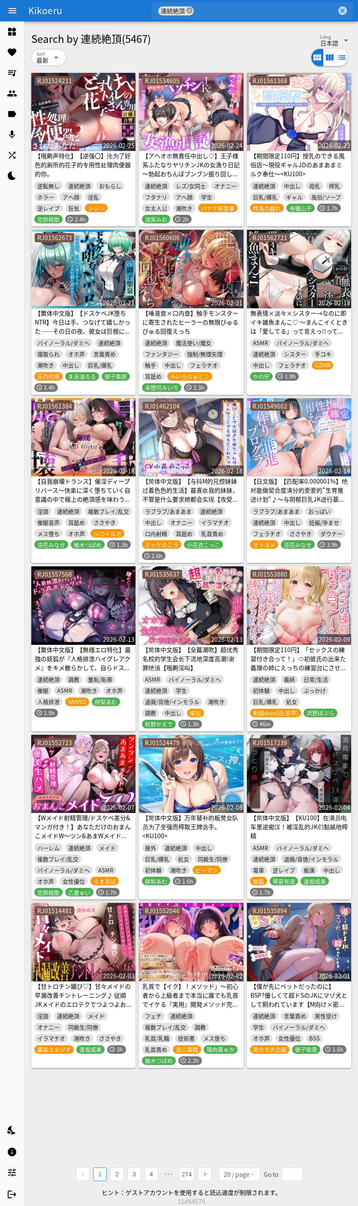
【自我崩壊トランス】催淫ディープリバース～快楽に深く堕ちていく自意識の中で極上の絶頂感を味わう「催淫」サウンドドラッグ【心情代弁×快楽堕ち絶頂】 (83, 499)
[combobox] (265, 11)
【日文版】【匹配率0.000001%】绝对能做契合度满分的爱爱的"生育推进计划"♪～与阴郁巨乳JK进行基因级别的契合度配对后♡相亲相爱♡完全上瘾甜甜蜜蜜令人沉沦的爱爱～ (299, 499)
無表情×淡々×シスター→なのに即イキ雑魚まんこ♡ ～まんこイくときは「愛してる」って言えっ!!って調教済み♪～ (299, 326)
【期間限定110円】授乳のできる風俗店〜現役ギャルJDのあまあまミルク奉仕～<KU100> (297, 164)
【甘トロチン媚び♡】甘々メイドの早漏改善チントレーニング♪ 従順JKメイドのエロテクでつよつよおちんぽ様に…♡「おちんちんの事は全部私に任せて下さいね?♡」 (83, 1004)
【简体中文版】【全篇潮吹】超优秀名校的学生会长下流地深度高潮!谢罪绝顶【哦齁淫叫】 (190, 658)
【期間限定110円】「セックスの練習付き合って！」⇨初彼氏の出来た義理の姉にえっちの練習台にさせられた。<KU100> (298, 663)
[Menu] (12, 10)
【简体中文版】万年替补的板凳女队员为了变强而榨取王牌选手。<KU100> (190, 826)
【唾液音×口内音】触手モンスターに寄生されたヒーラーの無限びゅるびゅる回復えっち (190, 322)
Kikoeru (45, 10)
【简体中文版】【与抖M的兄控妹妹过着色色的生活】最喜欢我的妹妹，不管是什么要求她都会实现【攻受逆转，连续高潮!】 (190, 494)
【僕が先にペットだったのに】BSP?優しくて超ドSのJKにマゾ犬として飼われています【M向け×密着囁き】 (298, 999)
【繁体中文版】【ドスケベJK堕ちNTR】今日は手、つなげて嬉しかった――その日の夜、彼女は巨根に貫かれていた (83, 326)
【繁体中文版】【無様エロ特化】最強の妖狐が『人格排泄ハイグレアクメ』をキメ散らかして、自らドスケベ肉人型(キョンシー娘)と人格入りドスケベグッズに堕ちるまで (83, 667)
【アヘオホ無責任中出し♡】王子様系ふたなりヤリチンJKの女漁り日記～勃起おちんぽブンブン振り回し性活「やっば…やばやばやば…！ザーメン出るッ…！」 (191, 173)
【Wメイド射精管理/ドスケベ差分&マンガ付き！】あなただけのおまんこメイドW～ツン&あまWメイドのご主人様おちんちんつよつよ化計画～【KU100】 (83, 835)
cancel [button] (189, 10)
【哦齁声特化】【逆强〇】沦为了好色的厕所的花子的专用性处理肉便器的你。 (83, 164)
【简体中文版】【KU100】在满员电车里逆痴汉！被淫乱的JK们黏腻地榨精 (299, 826)
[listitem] (12, 31)
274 (187, 1174)
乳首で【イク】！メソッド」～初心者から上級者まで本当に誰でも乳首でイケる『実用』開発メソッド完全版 (190, 999)
